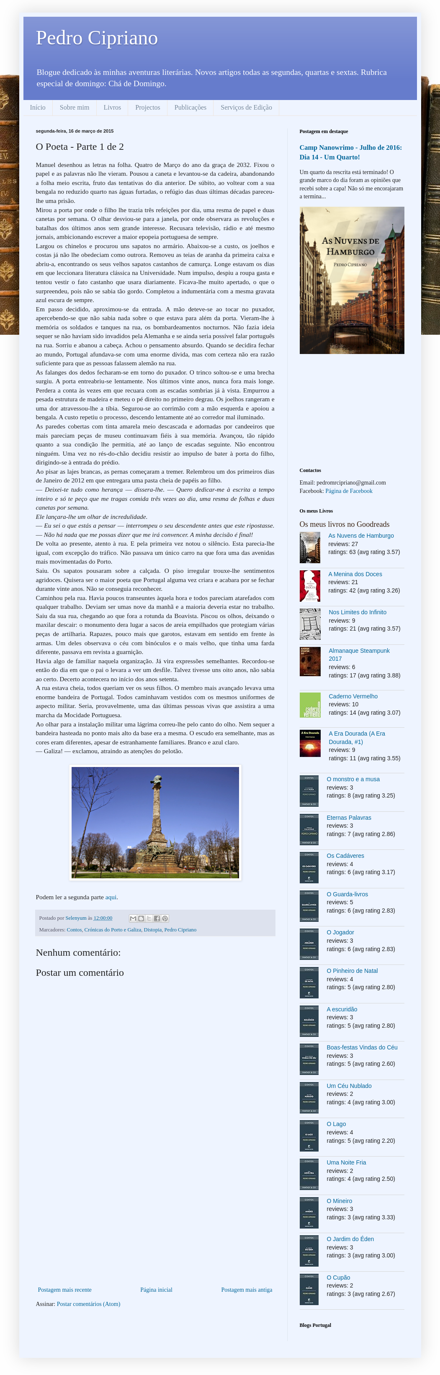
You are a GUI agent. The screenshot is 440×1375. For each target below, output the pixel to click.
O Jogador (340, 932)
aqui (111, 896)
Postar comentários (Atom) (89, 1304)
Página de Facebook (349, 491)
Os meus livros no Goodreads (345, 524)
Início (38, 107)
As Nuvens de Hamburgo (361, 535)
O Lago (336, 1124)
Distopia (153, 930)
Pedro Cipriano (97, 37)
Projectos (147, 107)
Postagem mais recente (65, 1290)
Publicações (190, 107)
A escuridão (342, 1009)
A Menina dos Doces (355, 574)
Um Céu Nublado (349, 1086)
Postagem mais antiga (246, 1290)
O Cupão (338, 1277)
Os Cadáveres (345, 855)
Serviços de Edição (246, 107)
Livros (112, 107)
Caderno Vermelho (353, 696)
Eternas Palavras (349, 817)
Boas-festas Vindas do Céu (362, 1047)
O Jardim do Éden (350, 1239)
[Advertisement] (155, 1222)
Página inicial (156, 1290)
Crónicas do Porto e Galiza (113, 930)
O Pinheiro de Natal (352, 970)
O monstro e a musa (353, 779)
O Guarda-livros (347, 894)
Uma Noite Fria (346, 1162)
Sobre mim (75, 107)
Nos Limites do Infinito (358, 612)
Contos (74, 930)
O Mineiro (340, 1201)
